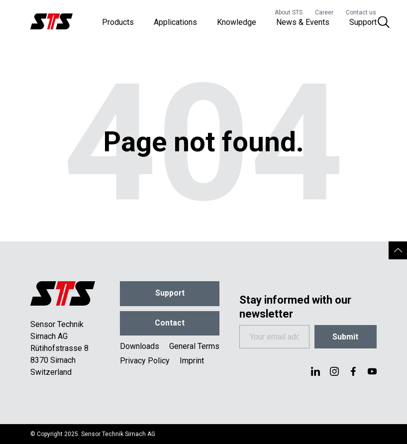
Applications (175, 24)
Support (363, 24)
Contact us (361, 12)
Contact (170, 325)
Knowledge (236, 24)
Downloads (139, 348)
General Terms (194, 348)
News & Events (302, 24)
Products (118, 24)
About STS (289, 12)
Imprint (192, 363)
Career (324, 12)
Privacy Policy (145, 363)
